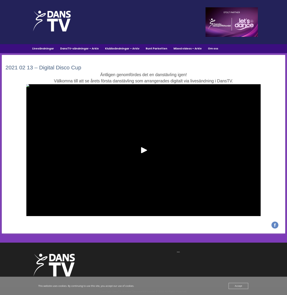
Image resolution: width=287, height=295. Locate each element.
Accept (238, 285)
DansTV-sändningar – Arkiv (79, 48)
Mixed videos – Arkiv (188, 48)
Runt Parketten (156, 48)
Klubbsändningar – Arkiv (122, 48)
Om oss (213, 48)
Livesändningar (43, 48)
